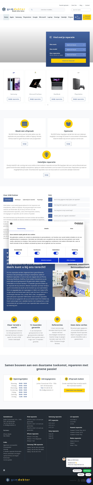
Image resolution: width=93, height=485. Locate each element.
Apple (12, 18)
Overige (56, 18)
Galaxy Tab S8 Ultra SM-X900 (35, 448)
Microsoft (42, 18)
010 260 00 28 (48, 389)
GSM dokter (8, 201)
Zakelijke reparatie (46, 163)
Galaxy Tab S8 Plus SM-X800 (35, 451)
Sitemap (5, 450)
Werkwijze (18, 201)
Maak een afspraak (77, 63)
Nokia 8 (72, 444)
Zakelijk (64, 18)
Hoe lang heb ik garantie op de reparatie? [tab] (62, 206)
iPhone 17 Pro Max (32, 438)
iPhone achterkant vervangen (11, 455)
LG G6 (72, 425)
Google (35, 18)
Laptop (50, 18)
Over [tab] (71, 228)
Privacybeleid (7, 448)
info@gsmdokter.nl (47, 391)
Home (6, 18)
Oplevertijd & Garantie (29, 201)
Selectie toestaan (46, 260)
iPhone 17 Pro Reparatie (34, 440)
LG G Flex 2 (73, 421)
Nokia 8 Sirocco (74, 442)
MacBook (51, 95)
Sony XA (51, 435)
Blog (81, 5)
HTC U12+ (52, 424)
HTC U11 (51, 428)
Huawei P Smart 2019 (76, 433)
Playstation (27, 18)
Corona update (7, 461)
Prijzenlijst (40, 201)
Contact (87, 5)
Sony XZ (51, 437)
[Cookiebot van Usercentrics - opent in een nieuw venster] (75, 223)
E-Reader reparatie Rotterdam (12, 452)
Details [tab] (46, 228)
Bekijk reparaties (11, 100)
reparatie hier (9, 291)
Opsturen (68, 132)
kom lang (20, 291)
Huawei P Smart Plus (76, 436)
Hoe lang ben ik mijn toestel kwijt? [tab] (60, 212)
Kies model (53, 51)
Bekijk (24, 145)
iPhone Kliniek (7, 435)
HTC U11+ (52, 426)
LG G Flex (73, 423)
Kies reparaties (56, 56)
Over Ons (74, 5)
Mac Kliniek (6, 437)
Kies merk (53, 46)
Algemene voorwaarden (10, 446)
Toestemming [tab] (21, 228)
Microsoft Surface (32, 95)
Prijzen (70, 18)
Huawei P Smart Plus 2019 (78, 431)
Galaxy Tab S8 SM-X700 (34, 453)
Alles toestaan (71, 260)
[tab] (8, 201)
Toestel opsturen (63, 5)
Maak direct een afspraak (74, 392)
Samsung (18, 18)
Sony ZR (51, 439)
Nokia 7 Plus (73, 446)
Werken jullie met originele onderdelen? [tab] (61, 217)
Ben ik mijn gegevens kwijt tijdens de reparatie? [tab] (64, 201)
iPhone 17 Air (31, 442)
